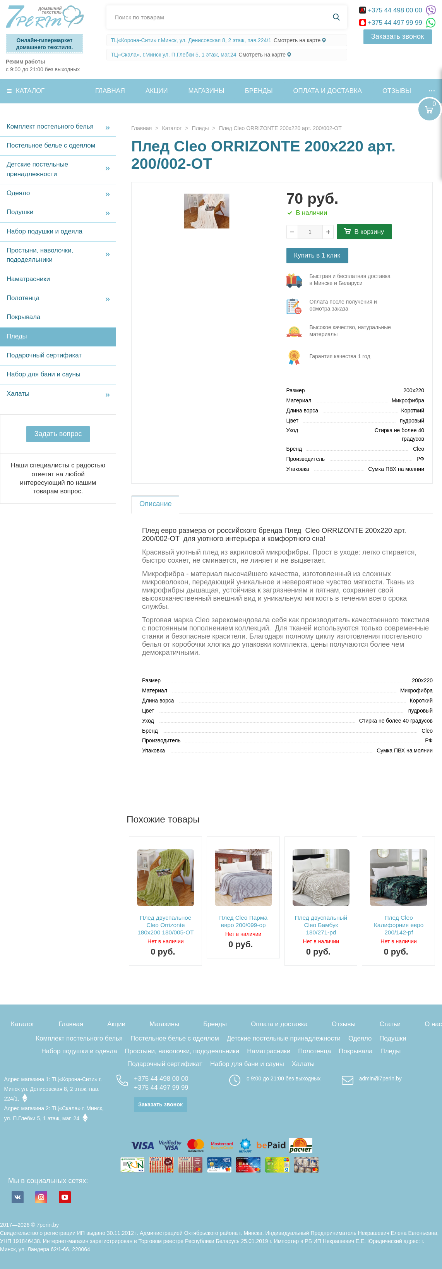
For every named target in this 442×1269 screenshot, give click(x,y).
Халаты (18, 393)
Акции (157, 90)
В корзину (369, 231)
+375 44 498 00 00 (391, 10)
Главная (110, 90)
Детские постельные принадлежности (37, 169)
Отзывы (396, 90)
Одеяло (18, 193)
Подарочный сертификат (44, 355)
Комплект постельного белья (50, 126)
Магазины (206, 90)
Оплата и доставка (327, 90)
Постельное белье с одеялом (51, 145)
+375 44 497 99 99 (391, 22)
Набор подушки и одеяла (44, 231)
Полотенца (23, 298)
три (339, 280)
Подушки (20, 212)
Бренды (259, 90)
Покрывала (23, 317)
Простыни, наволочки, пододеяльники (40, 255)
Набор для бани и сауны (44, 374)
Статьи (390, 1024)
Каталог (30, 90)
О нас (433, 1024)
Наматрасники (28, 279)
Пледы (17, 336)
